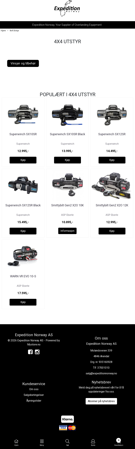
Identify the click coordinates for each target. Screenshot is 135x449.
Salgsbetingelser (34, 395)
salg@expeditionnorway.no (101, 373)
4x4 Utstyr (13, 30)
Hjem (3, 30)
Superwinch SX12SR (112, 134)
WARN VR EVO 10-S (23, 276)
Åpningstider (33, 400)
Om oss (33, 389)
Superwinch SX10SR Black (67, 134)
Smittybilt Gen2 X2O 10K (67, 205)
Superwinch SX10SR (23, 134)
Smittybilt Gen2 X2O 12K (112, 205)
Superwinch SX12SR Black (23, 205)
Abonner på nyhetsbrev (101, 401)
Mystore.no (33, 344)
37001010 (103, 367)
